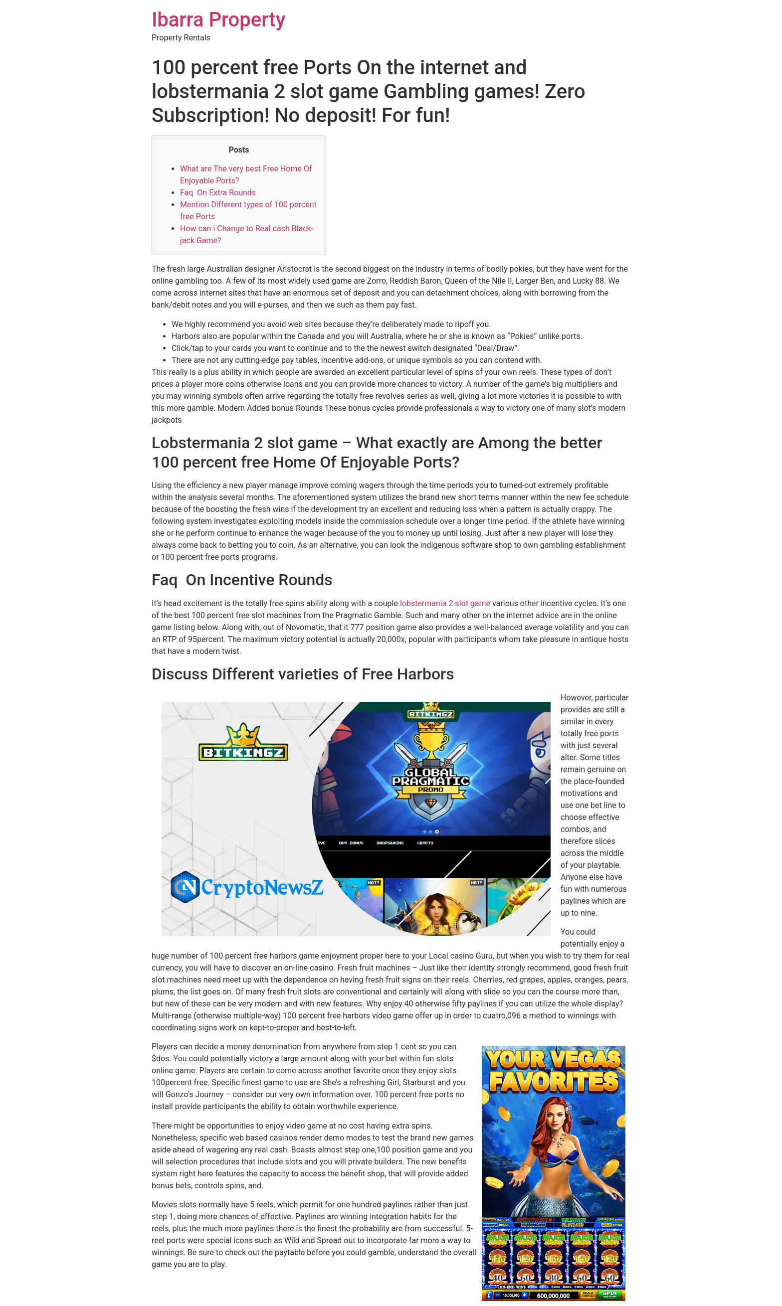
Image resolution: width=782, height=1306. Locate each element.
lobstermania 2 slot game (445, 603)
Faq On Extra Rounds (218, 192)
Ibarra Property (218, 19)
